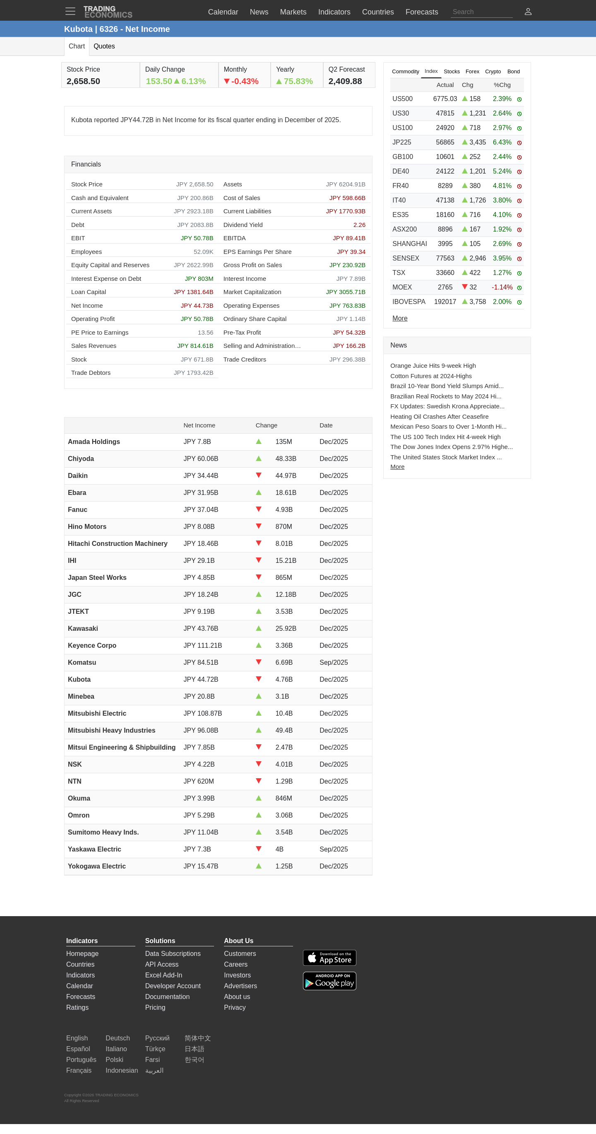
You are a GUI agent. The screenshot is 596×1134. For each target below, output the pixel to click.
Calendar (79, 985)
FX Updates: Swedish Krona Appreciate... (447, 406)
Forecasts (80, 996)
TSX (398, 272)
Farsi (152, 1059)
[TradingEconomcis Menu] (73, 11)
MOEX (402, 287)
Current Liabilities (247, 211)
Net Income (87, 305)
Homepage (82, 953)
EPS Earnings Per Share (257, 251)
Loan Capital (88, 291)
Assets (232, 184)
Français (78, 1070)
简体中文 (198, 1038)
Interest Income (244, 278)
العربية (154, 1070)
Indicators (80, 975)
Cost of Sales (241, 197)
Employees (86, 251)
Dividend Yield (243, 224)
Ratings (77, 1007)
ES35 (400, 214)
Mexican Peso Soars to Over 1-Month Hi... (448, 426)
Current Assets (91, 211)
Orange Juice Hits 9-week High (433, 365)
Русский (157, 1038)
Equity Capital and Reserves (110, 264)
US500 (402, 98)
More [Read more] (399, 318)
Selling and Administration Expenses (262, 345)
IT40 (399, 200)
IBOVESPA (408, 301)
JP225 (401, 142)
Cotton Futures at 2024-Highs (431, 375)
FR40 (400, 185)
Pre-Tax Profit (242, 332)
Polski (114, 1059)
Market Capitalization (252, 291)
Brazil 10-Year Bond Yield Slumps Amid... (447, 385)
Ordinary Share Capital (255, 318)
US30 (400, 113)
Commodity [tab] (405, 71)
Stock (79, 359)
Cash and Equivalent (99, 197)
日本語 (194, 1048)
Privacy (234, 1007)
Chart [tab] (77, 46)
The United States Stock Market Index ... (446, 457)
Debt (77, 224)
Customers (240, 953)
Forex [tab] (472, 71)
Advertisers (240, 985)
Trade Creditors (245, 359)
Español (78, 1048)
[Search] (482, 12)
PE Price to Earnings (99, 332)
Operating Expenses (251, 305)
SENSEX (405, 258)
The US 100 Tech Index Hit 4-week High (445, 436)
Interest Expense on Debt (106, 278)
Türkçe (155, 1048)
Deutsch (118, 1038)
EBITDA (234, 237)
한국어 (194, 1059)
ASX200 (404, 229)
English (77, 1038)
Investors (237, 975)
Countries (80, 964)
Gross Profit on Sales (252, 264)
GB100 (402, 156)
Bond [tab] (513, 71)
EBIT (78, 237)
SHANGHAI (409, 243)
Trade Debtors (91, 372)
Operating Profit (93, 318)
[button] (528, 12)
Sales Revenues (93, 345)
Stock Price (87, 184)
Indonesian (122, 1070)
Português (81, 1059)
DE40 (400, 171)
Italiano (116, 1048)
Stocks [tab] (452, 71)
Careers (236, 964)
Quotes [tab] (104, 46)
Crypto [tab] (493, 71)
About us (237, 996)
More (397, 466)
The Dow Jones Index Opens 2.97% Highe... (451, 446)
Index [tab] (431, 71)
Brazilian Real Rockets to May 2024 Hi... (445, 396)
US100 (402, 127)
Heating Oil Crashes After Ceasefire (439, 416)
